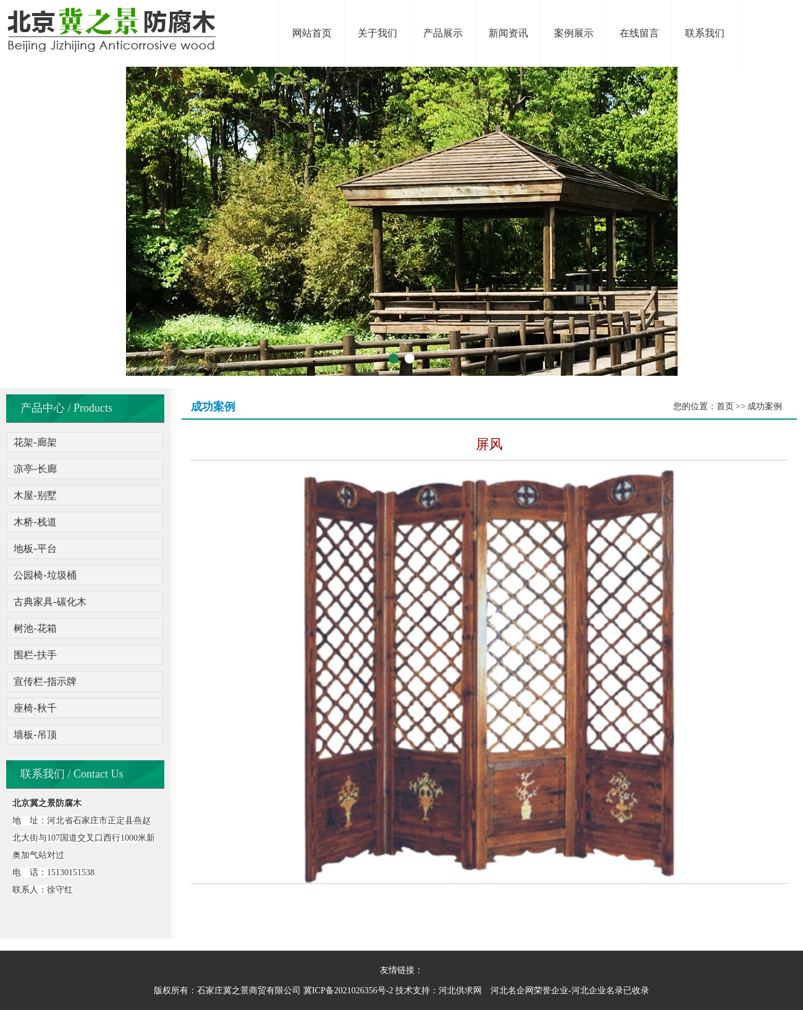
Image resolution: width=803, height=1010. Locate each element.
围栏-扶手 (35, 655)
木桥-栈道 (35, 522)
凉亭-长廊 (35, 469)
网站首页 (312, 33)
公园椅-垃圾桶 (45, 575)
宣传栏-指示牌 (45, 681)
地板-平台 (35, 548)
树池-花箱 (35, 628)
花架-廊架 (35, 442)
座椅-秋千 (35, 708)
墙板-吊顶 (35, 734)
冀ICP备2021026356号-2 (348, 990)
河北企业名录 (597, 990)
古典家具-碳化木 (50, 601)
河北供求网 (460, 990)
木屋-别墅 (35, 495)
